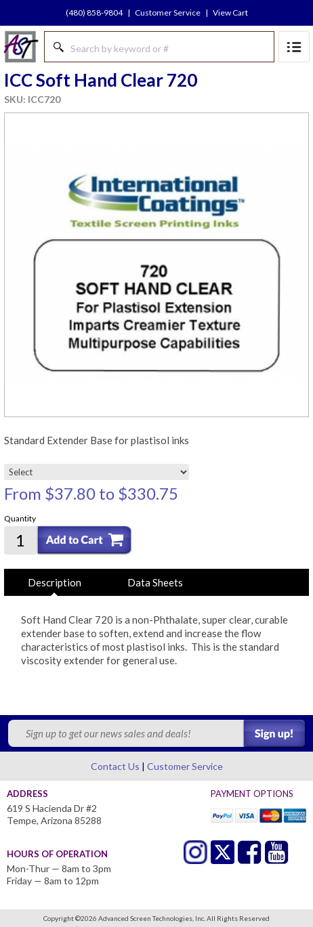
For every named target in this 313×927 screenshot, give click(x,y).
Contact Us (115, 766)
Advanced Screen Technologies (21, 46)
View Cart (230, 12)
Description (54, 582)
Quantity (20, 518)
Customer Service (168, 12)
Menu (294, 46)
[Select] (96, 472)
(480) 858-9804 (94, 12)
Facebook (250, 852)
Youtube (277, 852)
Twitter (195, 852)
